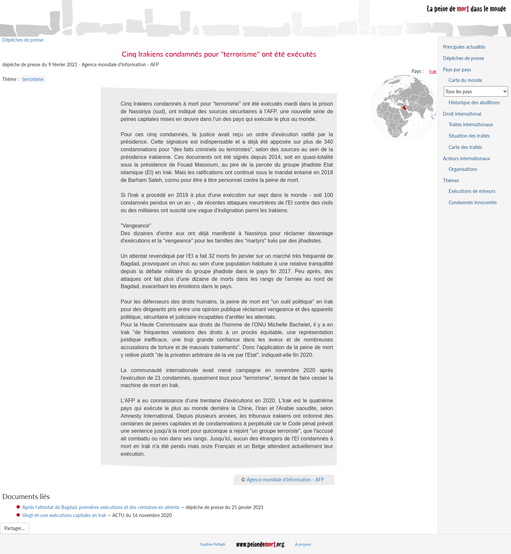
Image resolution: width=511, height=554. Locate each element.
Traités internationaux (471, 124)
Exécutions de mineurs (472, 191)
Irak (433, 71)
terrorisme (32, 79)
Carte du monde (465, 80)
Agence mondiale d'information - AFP (285, 479)
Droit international (462, 114)
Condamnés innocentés (473, 202)
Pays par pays (457, 69)
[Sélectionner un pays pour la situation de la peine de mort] (476, 91)
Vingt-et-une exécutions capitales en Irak (64, 515)
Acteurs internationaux (466, 158)
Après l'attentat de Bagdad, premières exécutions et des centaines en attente (100, 507)
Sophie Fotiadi (212, 544)
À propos (303, 544)
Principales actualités (464, 47)
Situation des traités (469, 136)
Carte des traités (465, 147)
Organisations (463, 169)
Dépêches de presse (22, 40)
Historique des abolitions (474, 102)
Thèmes (451, 180)
